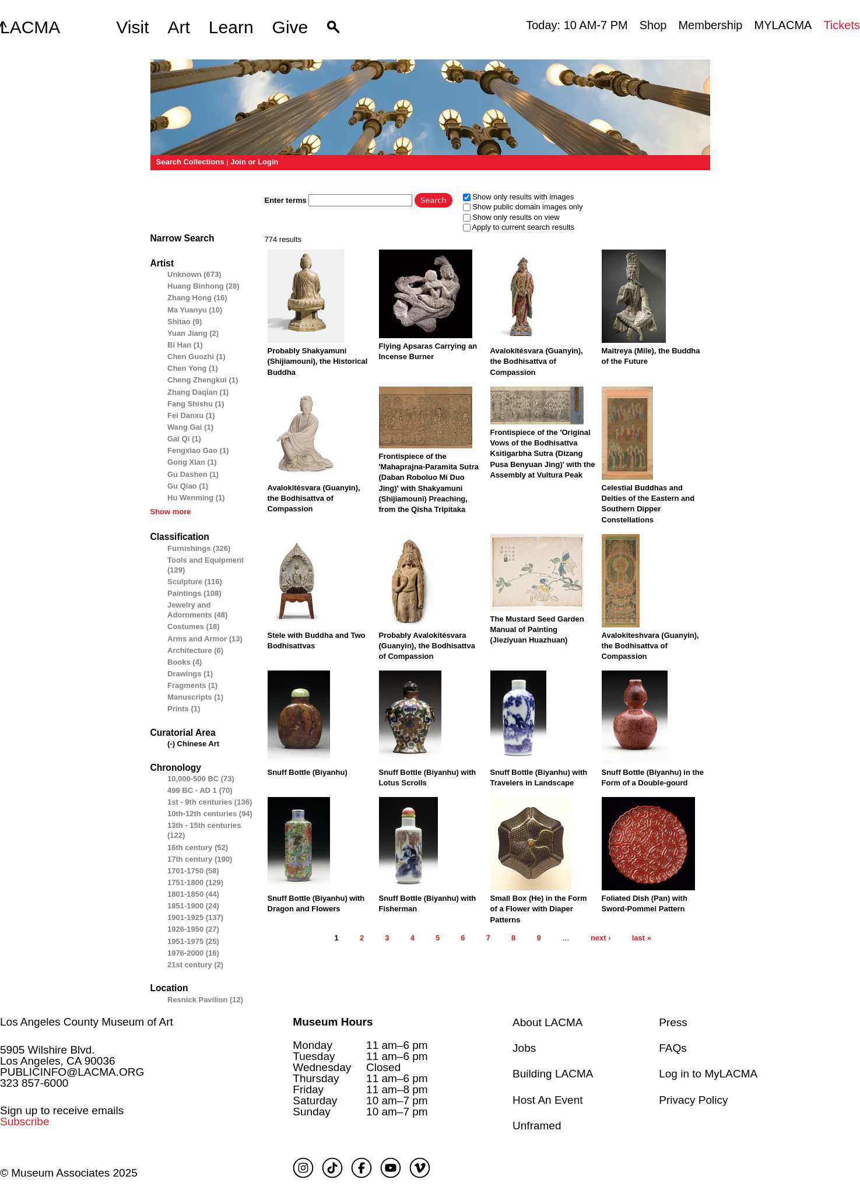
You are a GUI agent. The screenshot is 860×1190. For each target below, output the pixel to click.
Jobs (524, 1048)
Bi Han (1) (185, 344)
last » (641, 937)
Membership (710, 25)
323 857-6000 (34, 1083)
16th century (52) (197, 847)
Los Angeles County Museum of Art (86, 1021)
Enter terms (287, 200)
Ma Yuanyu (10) (194, 310)
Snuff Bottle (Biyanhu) (307, 772)
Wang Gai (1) (190, 427)
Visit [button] (132, 27)
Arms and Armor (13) (205, 638)
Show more (170, 511)
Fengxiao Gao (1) (198, 450)
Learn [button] (231, 27)
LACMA (30, 27)
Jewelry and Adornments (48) (197, 610)
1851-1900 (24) (193, 905)
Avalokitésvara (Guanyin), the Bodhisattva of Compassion (536, 361)
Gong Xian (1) (192, 462)
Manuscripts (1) (195, 697)
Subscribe (25, 1121)
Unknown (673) (194, 274)
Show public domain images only (527, 206)
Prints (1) (183, 708)
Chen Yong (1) (192, 368)
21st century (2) (195, 964)
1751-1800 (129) (195, 882)
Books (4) (184, 662)
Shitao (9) (184, 321)
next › (601, 937)
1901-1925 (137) (195, 917)
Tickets (841, 25)
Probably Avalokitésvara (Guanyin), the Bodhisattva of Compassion (427, 646)
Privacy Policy (693, 1100)
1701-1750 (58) (193, 870)
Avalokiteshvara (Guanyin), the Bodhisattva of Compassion (650, 646)
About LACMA (547, 1022)
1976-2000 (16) (193, 953)
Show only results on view (516, 217)
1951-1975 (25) (193, 941)
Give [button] (290, 27)
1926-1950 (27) (193, 929)
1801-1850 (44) (193, 894)
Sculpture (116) (194, 581)
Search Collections (190, 161)
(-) (172, 743)
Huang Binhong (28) (203, 286)
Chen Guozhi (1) (196, 356)
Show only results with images (523, 196)
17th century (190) (199, 859)
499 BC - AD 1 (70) (200, 790)
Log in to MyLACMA (708, 1074)
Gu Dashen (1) (193, 474)
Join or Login (254, 161)
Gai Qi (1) (184, 438)
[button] (333, 27)
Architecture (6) (195, 650)
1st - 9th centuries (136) (209, 802)
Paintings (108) (194, 593)
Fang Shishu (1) (195, 403)
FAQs (673, 1048)
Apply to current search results (523, 227)
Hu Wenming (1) (196, 497)
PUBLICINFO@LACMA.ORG (72, 1072)
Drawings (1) (190, 673)
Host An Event (547, 1100)
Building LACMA (553, 1074)
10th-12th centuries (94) (209, 813)
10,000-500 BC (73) (200, 778)
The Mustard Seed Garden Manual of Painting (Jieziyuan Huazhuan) (537, 629)
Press (673, 1022)
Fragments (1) (192, 685)
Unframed (537, 1125)
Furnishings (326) (198, 548)
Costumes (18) (193, 626)
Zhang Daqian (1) (198, 392)
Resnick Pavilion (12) (205, 999)
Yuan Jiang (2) (193, 333)
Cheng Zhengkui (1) (202, 379)
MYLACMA (783, 25)
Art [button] (179, 27)
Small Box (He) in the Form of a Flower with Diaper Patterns (538, 909)
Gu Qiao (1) (187, 486)
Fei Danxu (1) (191, 415)
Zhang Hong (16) (197, 297)
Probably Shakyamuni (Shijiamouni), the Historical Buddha (318, 361)
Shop (653, 25)
